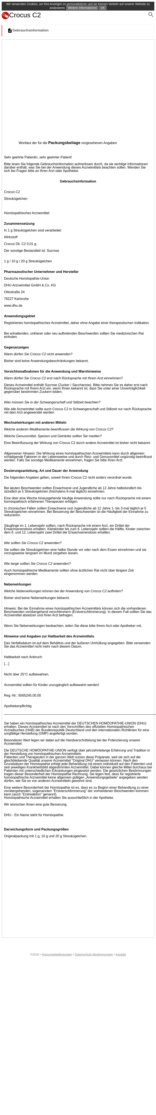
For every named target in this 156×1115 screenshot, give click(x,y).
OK (103, 8)
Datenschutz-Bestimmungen (94, 954)
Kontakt (121, 954)
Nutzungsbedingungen (57, 954)
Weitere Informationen (82, 8)
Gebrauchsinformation (28, 30)
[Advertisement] (46, 88)
